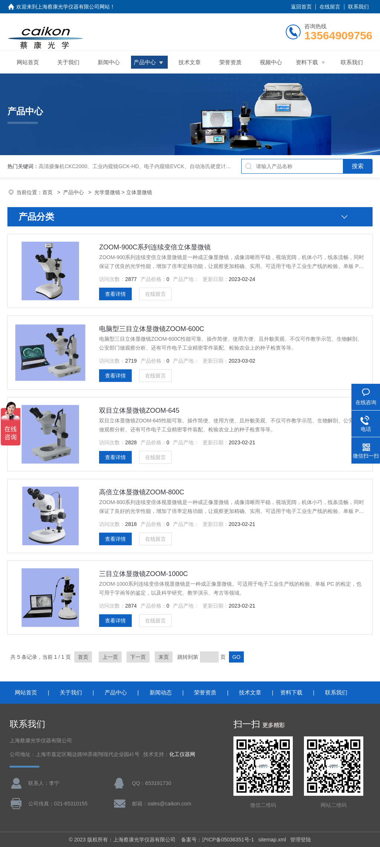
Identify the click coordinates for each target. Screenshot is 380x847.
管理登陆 (300, 840)
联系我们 (358, 7)
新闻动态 (161, 692)
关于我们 (68, 62)
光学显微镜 (107, 192)
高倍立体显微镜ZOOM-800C (141, 492)
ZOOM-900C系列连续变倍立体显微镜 (155, 247)
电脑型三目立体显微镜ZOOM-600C (151, 329)
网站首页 (28, 62)
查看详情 (115, 294)
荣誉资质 (230, 62)
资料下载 (307, 62)
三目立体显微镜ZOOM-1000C (143, 574)
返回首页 (301, 7)
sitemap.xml (272, 840)
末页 (163, 657)
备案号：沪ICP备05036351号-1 (217, 840)
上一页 (110, 657)
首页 (48, 192)
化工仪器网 (182, 754)
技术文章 (189, 62)
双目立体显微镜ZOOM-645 (139, 410)
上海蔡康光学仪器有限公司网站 (73, 7)
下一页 (138, 657)
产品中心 (145, 62)
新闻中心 (109, 62)
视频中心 (271, 62)
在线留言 (330, 7)
